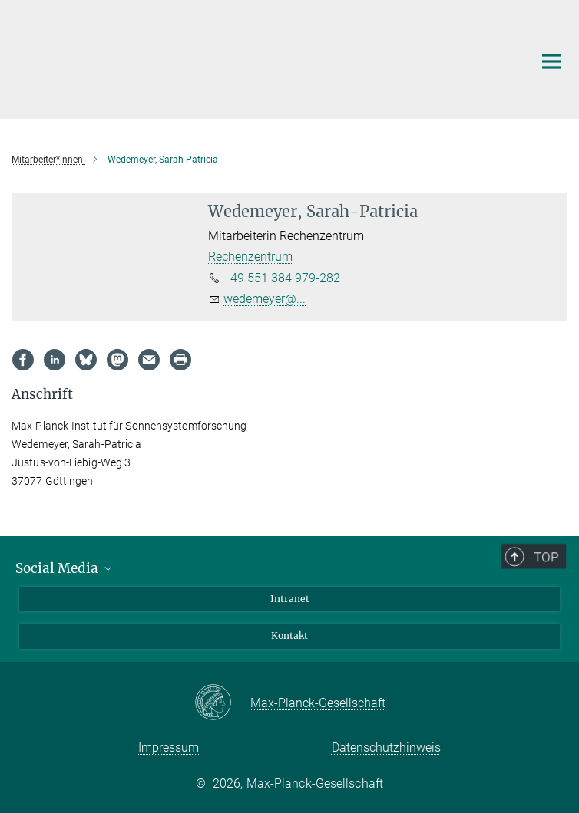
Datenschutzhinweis (386, 747)
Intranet (289, 598)
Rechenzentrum (250, 256)
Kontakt (289, 635)
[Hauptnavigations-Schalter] (551, 61)
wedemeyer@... (264, 298)
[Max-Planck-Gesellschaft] (222, 703)
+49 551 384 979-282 (281, 278)
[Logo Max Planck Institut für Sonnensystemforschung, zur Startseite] (242, 58)
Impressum (168, 747)
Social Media (64, 568)
